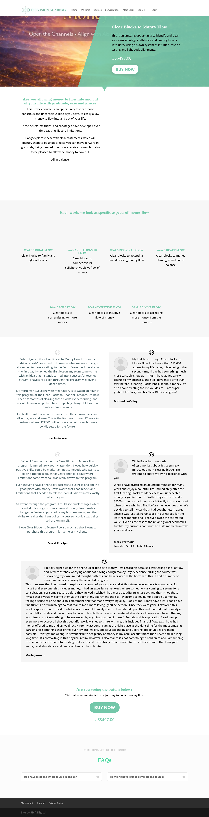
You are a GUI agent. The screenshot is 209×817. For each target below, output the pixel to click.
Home (74, 9)
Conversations (112, 9)
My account (27, 803)
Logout (41, 803)
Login (154, 9)
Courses (97, 9)
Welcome (85, 9)
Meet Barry (128, 9)
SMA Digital (38, 812)
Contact (141, 9)
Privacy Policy (56, 803)
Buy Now (125, 69)
